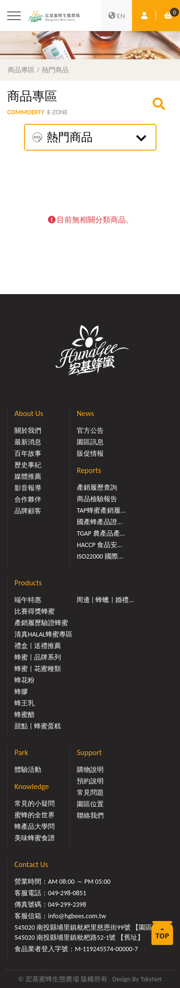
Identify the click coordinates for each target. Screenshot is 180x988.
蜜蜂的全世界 (34, 815)
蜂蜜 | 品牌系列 (37, 657)
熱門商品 (55, 70)
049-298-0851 (67, 893)
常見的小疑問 (34, 804)
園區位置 (90, 804)
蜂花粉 (24, 680)
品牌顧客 (27, 511)
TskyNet (151, 979)
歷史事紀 (27, 465)
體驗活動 (27, 770)
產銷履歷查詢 (97, 487)
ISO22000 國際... (100, 556)
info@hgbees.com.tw (77, 916)
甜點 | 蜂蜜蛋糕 (37, 726)
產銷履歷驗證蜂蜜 (41, 623)
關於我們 (27, 431)
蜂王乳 (24, 703)
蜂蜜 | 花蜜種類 (37, 669)
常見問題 (90, 793)
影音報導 (27, 488)
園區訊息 (90, 442)
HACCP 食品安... (99, 545)
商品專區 (21, 70)
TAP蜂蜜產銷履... (101, 510)
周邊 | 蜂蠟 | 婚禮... (105, 600)
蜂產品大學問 (34, 827)
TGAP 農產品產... (101, 533)
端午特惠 (27, 600)
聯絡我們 (90, 816)
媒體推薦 (27, 476)
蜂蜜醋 (24, 715)
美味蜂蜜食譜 (34, 838)
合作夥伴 (27, 499)
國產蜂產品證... (99, 522)
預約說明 (90, 781)
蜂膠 (21, 692)
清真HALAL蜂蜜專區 (43, 634)
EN (116, 15)
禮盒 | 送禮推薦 (37, 646)
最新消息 (27, 442)
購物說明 (90, 770)
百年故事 (27, 454)
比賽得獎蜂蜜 (34, 611)
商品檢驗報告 (97, 499)
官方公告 (90, 431)
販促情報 (90, 454)
